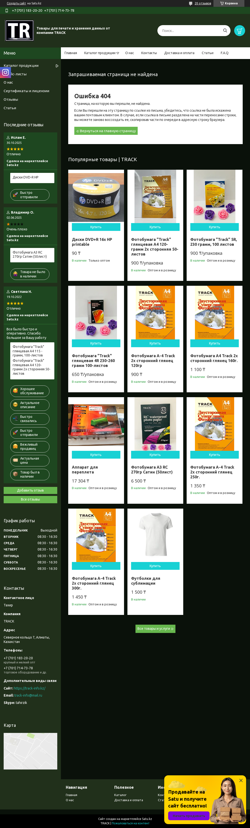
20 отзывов (203, 3)
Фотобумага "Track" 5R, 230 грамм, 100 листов (213, 241)
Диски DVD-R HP (25, 177)
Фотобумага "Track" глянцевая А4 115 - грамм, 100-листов (28, 351)
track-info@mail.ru (28, 695)
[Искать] (225, 30)
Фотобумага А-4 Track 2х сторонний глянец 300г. (94, 583)
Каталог (120, 795)
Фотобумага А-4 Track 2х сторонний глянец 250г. (212, 472)
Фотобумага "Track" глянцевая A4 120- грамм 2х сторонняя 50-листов (154, 246)
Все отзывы (30, 499)
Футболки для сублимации (145, 580)
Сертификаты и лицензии (26, 91)
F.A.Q (225, 53)
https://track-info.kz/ (29, 688)
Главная (71, 53)
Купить (96, 227)
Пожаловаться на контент (131, 823)
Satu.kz (147, 818)
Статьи (207, 53)
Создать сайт (16, 3)
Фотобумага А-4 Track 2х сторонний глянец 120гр (153, 361)
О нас (129, 53)
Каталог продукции (99, 53)
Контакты (149, 53)
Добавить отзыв (30, 490)
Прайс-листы (15, 74)
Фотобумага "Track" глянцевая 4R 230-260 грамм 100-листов (93, 361)
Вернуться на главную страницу (108, 131)
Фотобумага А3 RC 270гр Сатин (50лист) (30, 254)
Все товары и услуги (153, 629)
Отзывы (11, 99)
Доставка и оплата (179, 53)
